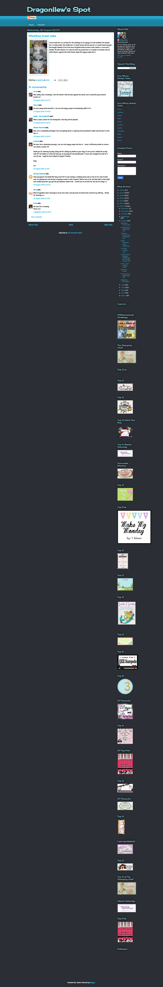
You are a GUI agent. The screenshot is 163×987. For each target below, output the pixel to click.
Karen (119, 121)
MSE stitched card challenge (125, 243)
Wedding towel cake (125, 224)
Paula (35, 203)
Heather (120, 112)
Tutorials (41, 25)
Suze (119, 140)
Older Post (108, 225)
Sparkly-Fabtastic (39, 174)
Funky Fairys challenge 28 (125, 275)
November (125, 211)
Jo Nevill (36, 141)
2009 (123, 206)
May (123, 290)
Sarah (35, 91)
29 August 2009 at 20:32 (42, 136)
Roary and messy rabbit (125, 265)
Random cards (124, 270)
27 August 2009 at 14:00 (41, 111)
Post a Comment (36, 217)
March (124, 295)
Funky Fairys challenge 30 (125, 229)
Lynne (119, 128)
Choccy (35, 105)
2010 (122, 203)
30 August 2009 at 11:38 (41, 198)
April (123, 293)
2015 (122, 190)
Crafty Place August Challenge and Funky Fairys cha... (126, 258)
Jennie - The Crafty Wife (41, 116)
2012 (122, 198)
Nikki (119, 134)
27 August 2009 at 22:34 (41, 123)
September (125, 216)
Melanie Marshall (39, 127)
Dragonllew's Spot (58, 9)
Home (31, 25)
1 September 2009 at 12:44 (42, 212)
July (123, 285)
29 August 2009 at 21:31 (41, 169)
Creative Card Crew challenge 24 (125, 235)
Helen (119, 115)
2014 (122, 193)
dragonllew (124, 40)
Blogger (92, 982)
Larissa (120, 125)
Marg (35, 190)
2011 (122, 201)
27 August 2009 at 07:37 (42, 100)
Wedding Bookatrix (125, 280)
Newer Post (33, 225)
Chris (119, 109)
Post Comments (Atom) (75, 233)
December (125, 208)
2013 (122, 195)
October (124, 214)
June (123, 287)
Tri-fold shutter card (124, 250)
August (124, 221)
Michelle (120, 131)
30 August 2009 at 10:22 (41, 185)
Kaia (119, 118)
